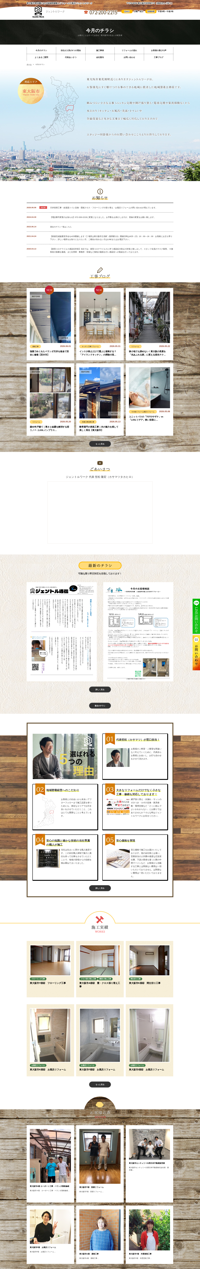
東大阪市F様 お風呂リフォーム (46, 1253)
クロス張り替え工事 (91, 984)
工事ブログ (158, 57)
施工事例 (100, 50)
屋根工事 (36, 346)
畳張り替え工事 (89, 988)
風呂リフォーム (153, 412)
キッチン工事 (87, 346)
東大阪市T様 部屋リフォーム (95, 1193)
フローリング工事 (40, 984)
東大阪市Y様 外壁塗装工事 (143, 1260)
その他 (134, 412)
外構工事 (86, 422)
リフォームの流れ (129, 50)
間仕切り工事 (137, 984)
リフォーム (98, 346)
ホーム (29, 64)
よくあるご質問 (41, 57)
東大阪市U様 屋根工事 (91, 1260)
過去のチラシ (100, 710)
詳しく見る (100, 692)
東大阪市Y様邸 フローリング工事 (48, 989)
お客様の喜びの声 (158, 50)
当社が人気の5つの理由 (71, 50)
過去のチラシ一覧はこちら (61, 227)
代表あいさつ (70, 57)
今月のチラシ (41, 50)
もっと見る (100, 445)
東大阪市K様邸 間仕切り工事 (144, 989)
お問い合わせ (129, 57)
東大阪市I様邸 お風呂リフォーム (146, 1075)
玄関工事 (93, 422)
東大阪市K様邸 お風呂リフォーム (48, 1075)
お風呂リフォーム (40, 1070)
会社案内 (100, 57)
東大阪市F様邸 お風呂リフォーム (97, 1075)
